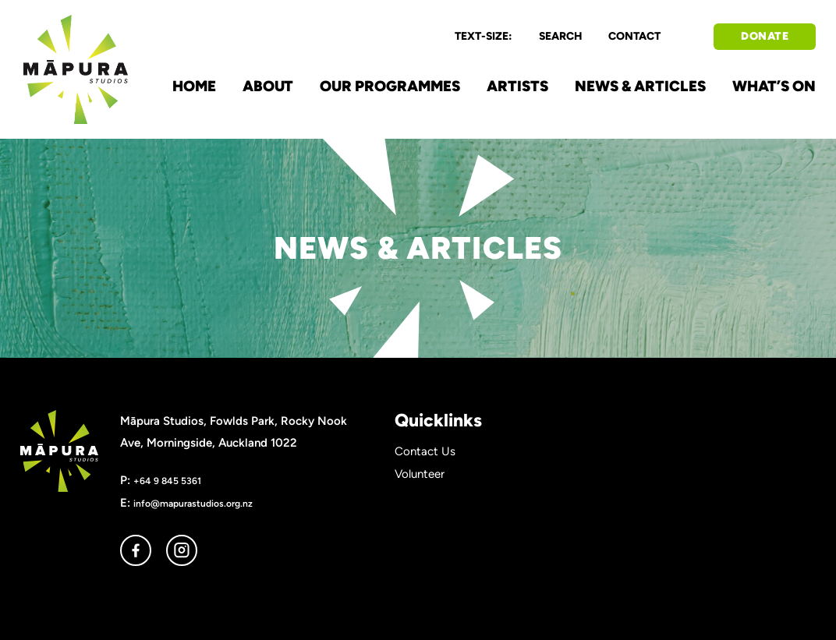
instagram (181, 550)
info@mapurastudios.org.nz (193, 503)
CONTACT (634, 36)
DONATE (764, 36)
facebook (135, 550)
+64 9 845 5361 (167, 480)
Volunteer (420, 474)
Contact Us (425, 451)
